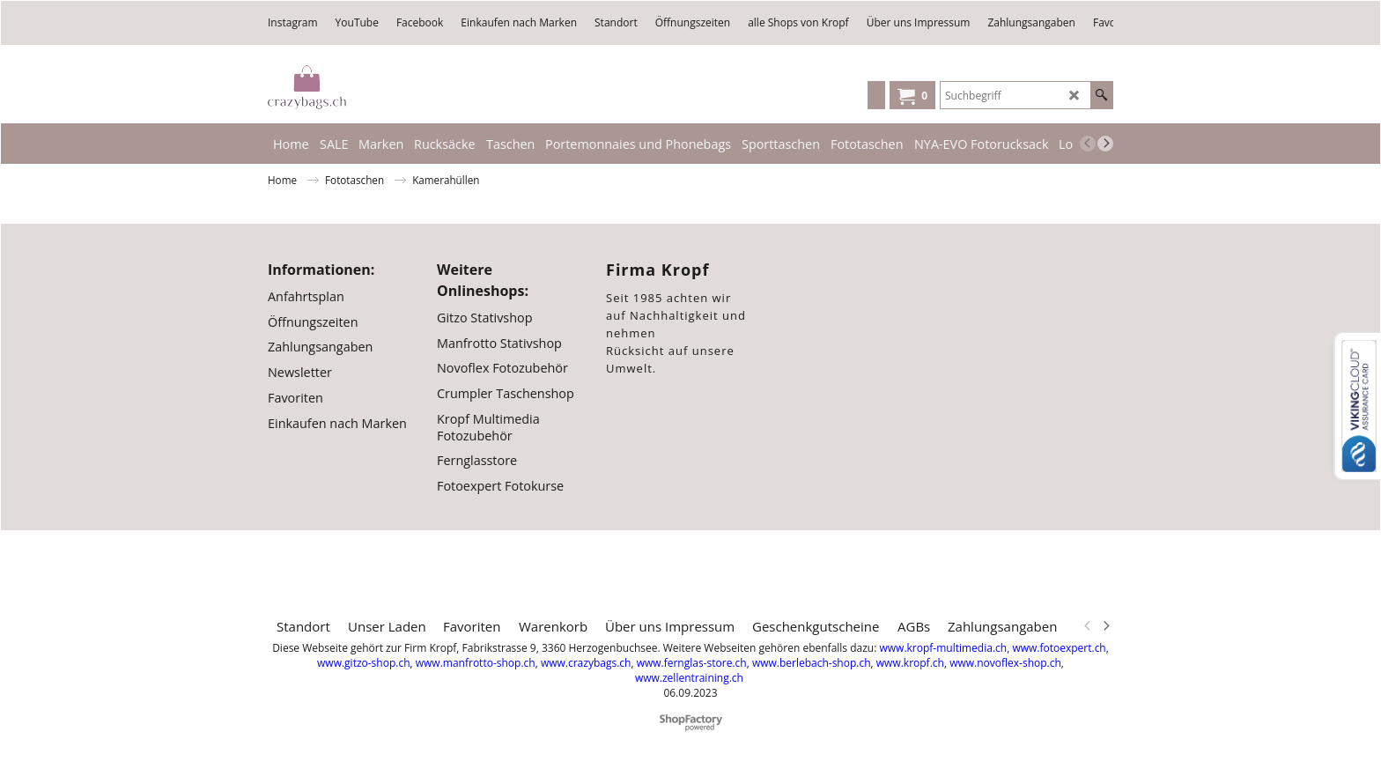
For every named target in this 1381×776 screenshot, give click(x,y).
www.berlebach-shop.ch (811, 662)
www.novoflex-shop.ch (1005, 662)
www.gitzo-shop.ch (363, 662)
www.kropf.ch (910, 662)
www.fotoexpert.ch (1058, 647)
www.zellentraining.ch (689, 677)
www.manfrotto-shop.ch (475, 662)
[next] (1105, 144)
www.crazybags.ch (586, 662)
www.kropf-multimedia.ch (943, 647)
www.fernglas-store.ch (692, 662)
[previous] (1088, 144)
